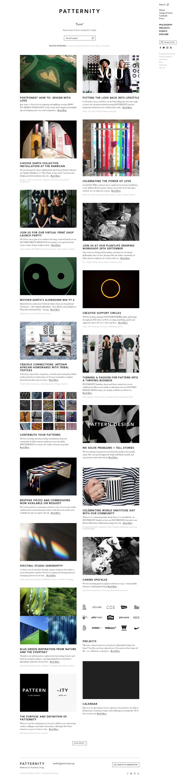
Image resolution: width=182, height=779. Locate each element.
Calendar (163, 16)
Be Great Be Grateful (90, 527)
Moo (103, 397)
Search (162, 5)
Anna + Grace (57, 249)
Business (113, 111)
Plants (95, 262)
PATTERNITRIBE (89, 529)
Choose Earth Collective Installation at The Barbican (42, 165)
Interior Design (25, 249)
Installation (38, 180)
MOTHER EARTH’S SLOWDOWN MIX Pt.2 (47, 300)
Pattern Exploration (94, 590)
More (162, 68)
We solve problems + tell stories (108, 447)
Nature (98, 46)
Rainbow (38, 579)
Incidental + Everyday (65, 579)
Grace (48, 314)
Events (48, 249)
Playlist (22, 314)
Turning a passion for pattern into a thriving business (110, 379)
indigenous (47, 180)
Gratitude (163, 65)
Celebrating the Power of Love (107, 181)
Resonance (41, 314)
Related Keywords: (58, 46)
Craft (42, 384)
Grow (120, 262)
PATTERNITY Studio (49, 579)
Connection (104, 327)
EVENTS (163, 31)
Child (106, 195)
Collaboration (25, 182)
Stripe (93, 46)
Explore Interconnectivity (38, 733)
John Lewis (91, 111)
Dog (84, 590)
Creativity (114, 262)
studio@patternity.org (63, 763)
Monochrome (123, 590)
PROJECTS (164, 28)
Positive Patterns (165, 57)
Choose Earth (64, 180)
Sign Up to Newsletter (128, 765)
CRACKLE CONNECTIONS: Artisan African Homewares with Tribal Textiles (44, 367)
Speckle (114, 590)
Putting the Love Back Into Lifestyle (111, 97)
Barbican (55, 180)
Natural (107, 262)
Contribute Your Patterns (40, 434)
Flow (161, 62)
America (71, 666)
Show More (79, 743)
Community (72, 46)
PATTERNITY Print (38, 249)
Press (161, 18)
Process (116, 397)
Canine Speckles (95, 579)
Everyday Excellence (167, 54)
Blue (60, 666)
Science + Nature (26, 180)
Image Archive (166, 13)
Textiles (64, 384)
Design (47, 384)
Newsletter (169, 42)
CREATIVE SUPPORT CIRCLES (102, 313)
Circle (85, 327)
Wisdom (72, 249)
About (162, 10)
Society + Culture (115, 195)
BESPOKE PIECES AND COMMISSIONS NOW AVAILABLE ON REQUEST (45, 502)
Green (65, 666)
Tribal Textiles (25, 384)
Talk (89, 327)
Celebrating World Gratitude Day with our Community (109, 512)
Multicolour (29, 579)
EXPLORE (163, 34)
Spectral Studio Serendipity (41, 565)
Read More (62, 110)
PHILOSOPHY (165, 25)
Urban (38, 666)
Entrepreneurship (126, 397)
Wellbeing (113, 327)
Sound (33, 314)
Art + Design (56, 384)
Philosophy (106, 46)
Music (28, 314)
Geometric (163, 59)
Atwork (56, 773)
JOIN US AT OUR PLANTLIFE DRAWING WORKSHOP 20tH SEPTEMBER (108, 247)
